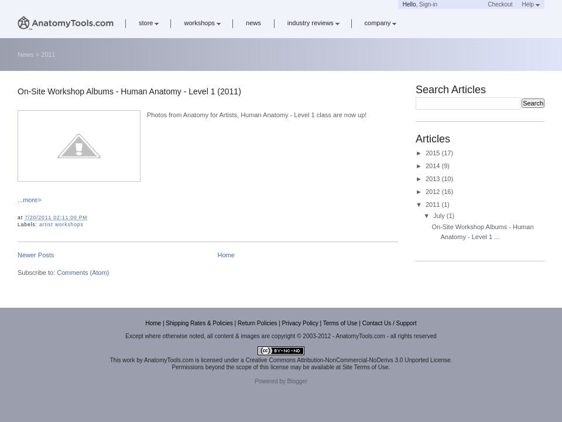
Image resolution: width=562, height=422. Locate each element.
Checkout (500, 4)
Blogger (297, 381)
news (253, 22)
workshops (202, 22)
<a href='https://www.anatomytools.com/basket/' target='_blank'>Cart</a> (462, 4)
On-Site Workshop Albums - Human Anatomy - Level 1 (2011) (129, 91)
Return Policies (257, 323)
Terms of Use (340, 323)
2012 (434, 191)
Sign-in (428, 4)
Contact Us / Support (389, 323)
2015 (434, 152)
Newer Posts (36, 254)
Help (531, 4)
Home (226, 254)
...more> (30, 199)
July (440, 215)
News (26, 54)
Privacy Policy (300, 323)
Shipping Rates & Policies (199, 323)
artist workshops (61, 224)
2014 (434, 165)
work (128, 360)
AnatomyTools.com (168, 360)
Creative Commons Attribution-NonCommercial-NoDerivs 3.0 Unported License (347, 360)
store (149, 22)
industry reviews (313, 22)
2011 (434, 204)
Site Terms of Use (365, 367)
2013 (434, 178)
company (381, 22)
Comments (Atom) (83, 272)
